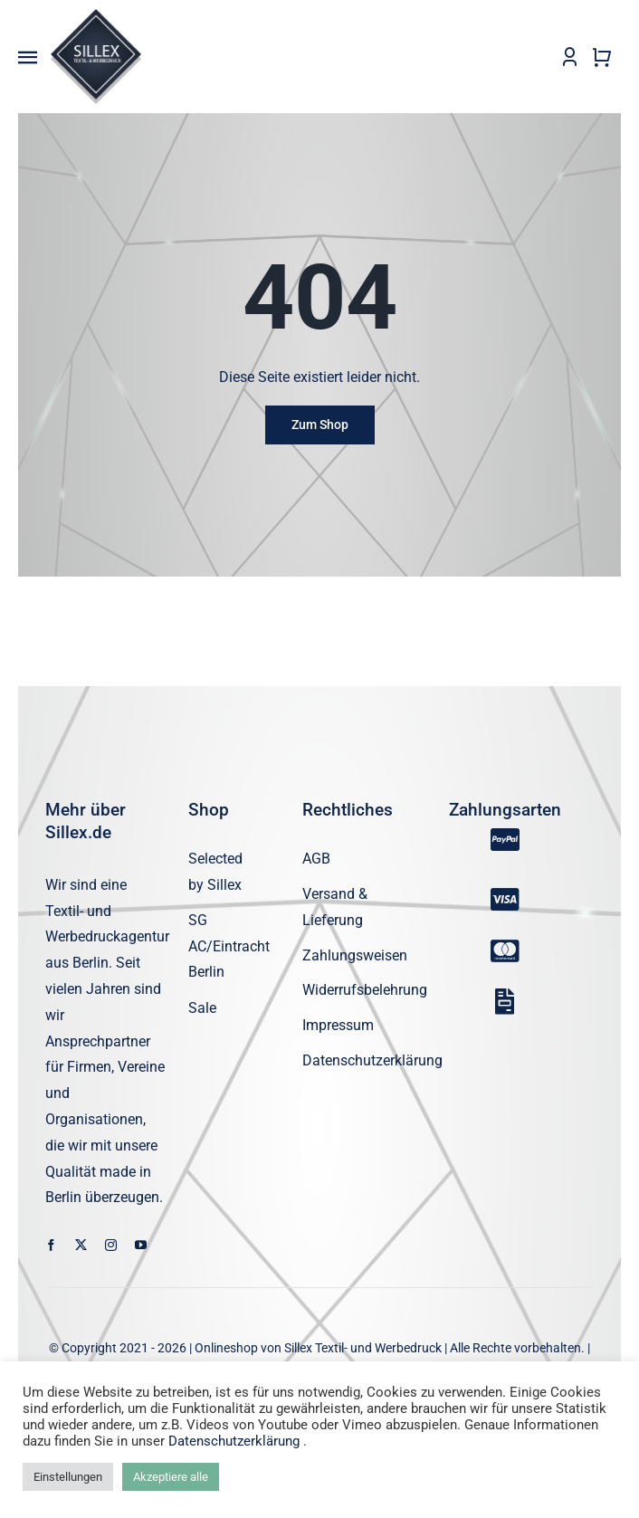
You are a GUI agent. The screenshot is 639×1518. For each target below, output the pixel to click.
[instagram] (111, 1246)
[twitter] (81, 1246)
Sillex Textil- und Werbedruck (363, 1348)
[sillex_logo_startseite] (96, 15)
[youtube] (141, 1246)
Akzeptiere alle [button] (170, 1477)
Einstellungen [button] (67, 1477)
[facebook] (51, 1246)
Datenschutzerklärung (234, 1441)
